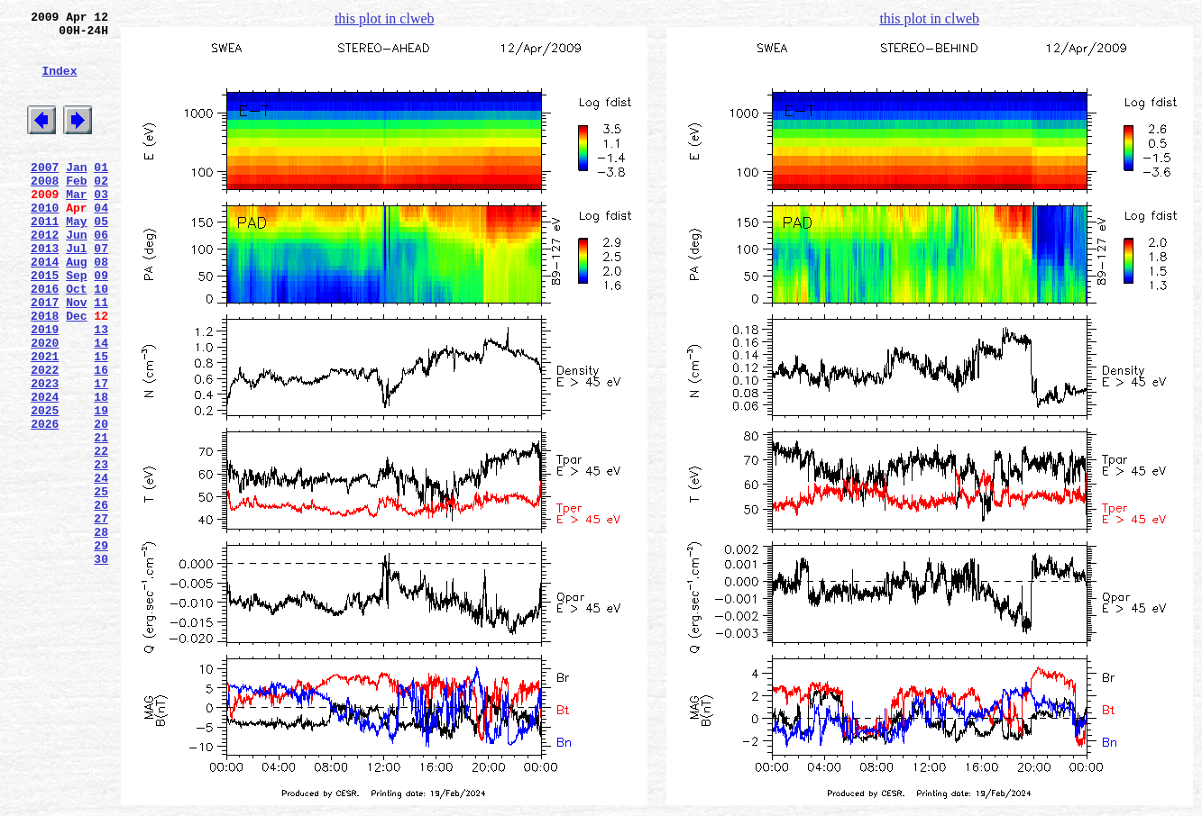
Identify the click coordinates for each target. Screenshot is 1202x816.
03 (101, 226)
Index (59, 84)
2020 (45, 404)
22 (101, 534)
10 (101, 339)
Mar (76, 226)
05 (101, 258)
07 (101, 291)
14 (101, 404)
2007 (45, 194)
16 (101, 437)
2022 (45, 437)
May (76, 258)
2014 (45, 307)
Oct (76, 339)
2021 (45, 421)
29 (101, 647)
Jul (76, 291)
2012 (45, 275)
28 (101, 631)
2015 (45, 323)
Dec (76, 372)
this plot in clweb (385, 18)
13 (101, 388)
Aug (76, 307)
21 (101, 518)
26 (101, 599)
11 (101, 356)
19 (101, 485)
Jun (76, 275)
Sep (76, 323)
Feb (76, 210)
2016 (45, 339)
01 (101, 194)
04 (101, 242)
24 (101, 566)
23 (101, 550)
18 (101, 469)
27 (101, 615)
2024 (45, 469)
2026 (45, 502)
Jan (76, 194)
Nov (76, 356)
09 (101, 323)
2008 (45, 210)
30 (101, 664)
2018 (45, 372)
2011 (45, 258)
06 (101, 275)
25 (101, 583)
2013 (45, 291)
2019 (45, 388)
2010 (45, 242)
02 (101, 210)
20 (101, 502)
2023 (45, 453)
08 (101, 307)
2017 (45, 356)
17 (101, 453)
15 (101, 421)
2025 (45, 485)
